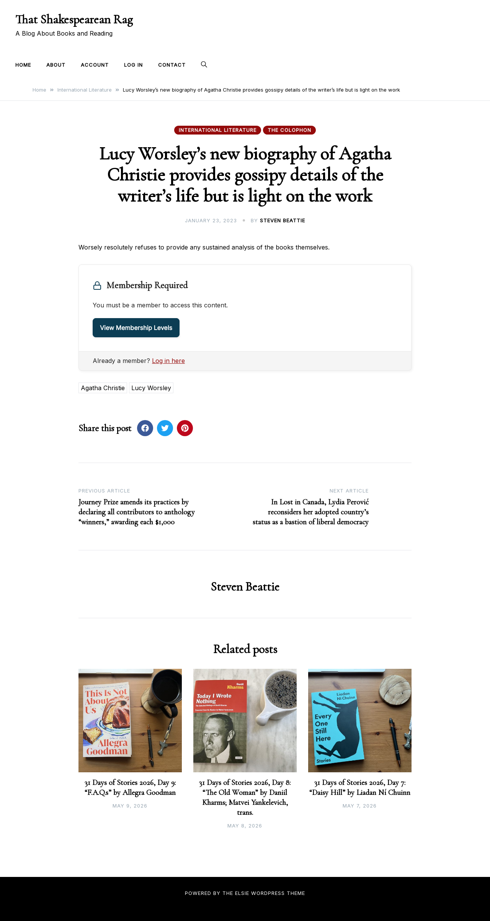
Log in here (168, 360)
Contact (172, 65)
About (55, 65)
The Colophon (289, 130)
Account (95, 65)
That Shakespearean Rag (74, 19)
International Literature (217, 130)
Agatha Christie (103, 388)
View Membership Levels (136, 328)
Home (23, 65)
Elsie (242, 893)
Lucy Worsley (151, 388)
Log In (133, 65)
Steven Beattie (282, 220)
